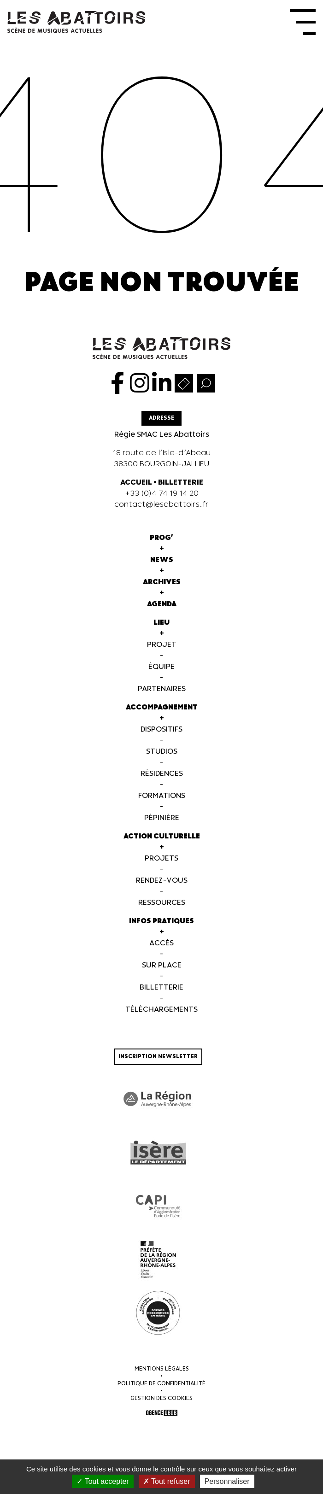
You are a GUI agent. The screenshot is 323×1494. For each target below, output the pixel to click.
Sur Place (162, 965)
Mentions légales (162, 1368)
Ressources (161, 902)
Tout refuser (166, 1481)
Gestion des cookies (161, 1398)
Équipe (161, 666)
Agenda (161, 604)
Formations (161, 795)
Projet (161, 644)
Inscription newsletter (158, 1056)
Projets (161, 858)
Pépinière (161, 818)
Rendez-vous (162, 880)
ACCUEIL (136, 482)
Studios (161, 751)
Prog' (161, 537)
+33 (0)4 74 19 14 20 (162, 493)
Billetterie (161, 987)
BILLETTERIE (180, 482)
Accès (161, 943)
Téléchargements (161, 1009)
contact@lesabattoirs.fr (161, 504)
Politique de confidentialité (161, 1383)
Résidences (162, 773)
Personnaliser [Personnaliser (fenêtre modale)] (227, 1481)
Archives (162, 582)
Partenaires (162, 689)
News (161, 560)
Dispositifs (161, 729)
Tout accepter (102, 1481)
